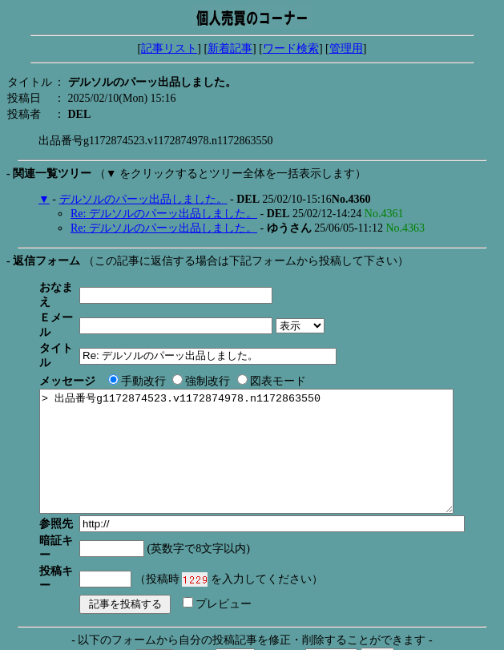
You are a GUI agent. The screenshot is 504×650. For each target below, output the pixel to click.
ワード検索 (291, 48)
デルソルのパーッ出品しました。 (143, 199)
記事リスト (169, 48)
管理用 (346, 48)
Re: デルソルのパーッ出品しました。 (164, 214)
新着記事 (230, 48)
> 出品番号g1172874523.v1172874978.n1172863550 (271, 427)
